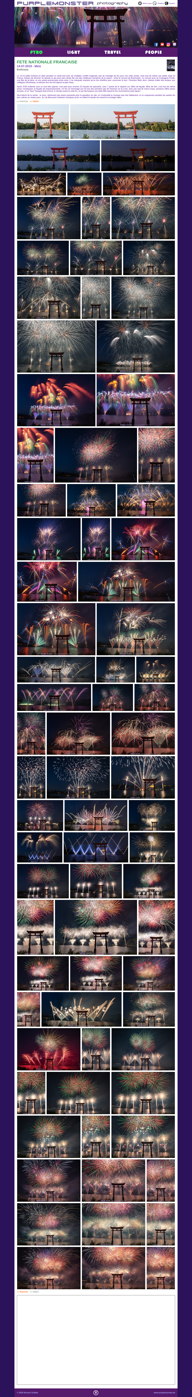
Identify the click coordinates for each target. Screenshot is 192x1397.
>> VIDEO (34, 101)
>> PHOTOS (22, 1292)
